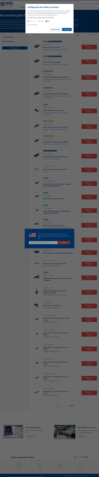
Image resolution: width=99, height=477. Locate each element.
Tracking (41, 21)
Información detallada (31, 24)
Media (48, 21)
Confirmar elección (55, 29)
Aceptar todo (67, 29)
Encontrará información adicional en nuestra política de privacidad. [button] (40, 17)
